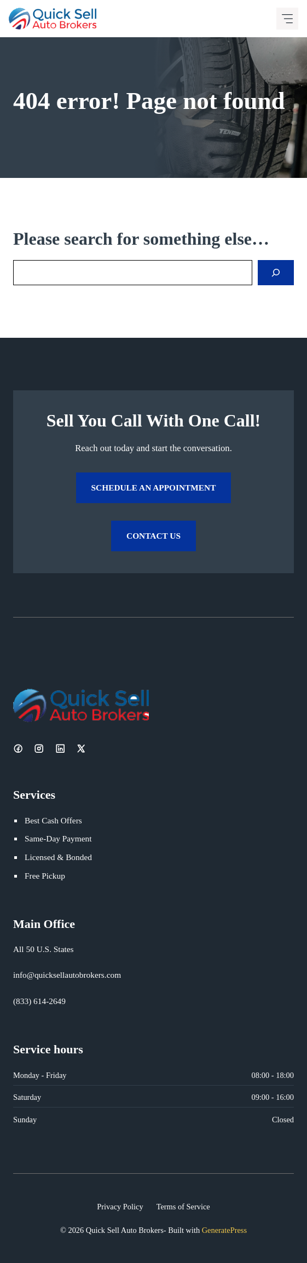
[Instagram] (39, 748)
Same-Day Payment (58, 838)
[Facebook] (18, 748)
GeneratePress (224, 1230)
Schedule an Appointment (153, 487)
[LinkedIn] (60, 748)
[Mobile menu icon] (287, 19)
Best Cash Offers (53, 820)
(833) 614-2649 (39, 1001)
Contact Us (153, 535)
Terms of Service (183, 1206)
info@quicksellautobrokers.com (67, 974)
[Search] (276, 272)
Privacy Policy (120, 1206)
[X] (81, 748)
